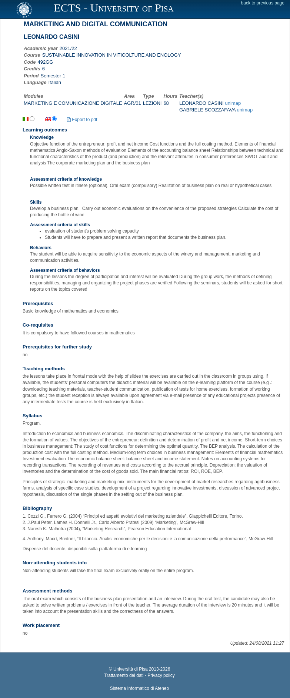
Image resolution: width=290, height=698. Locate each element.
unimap (233, 103)
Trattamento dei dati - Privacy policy (139, 675)
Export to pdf (82, 119)
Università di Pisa (130, 669)
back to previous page (262, 3)
